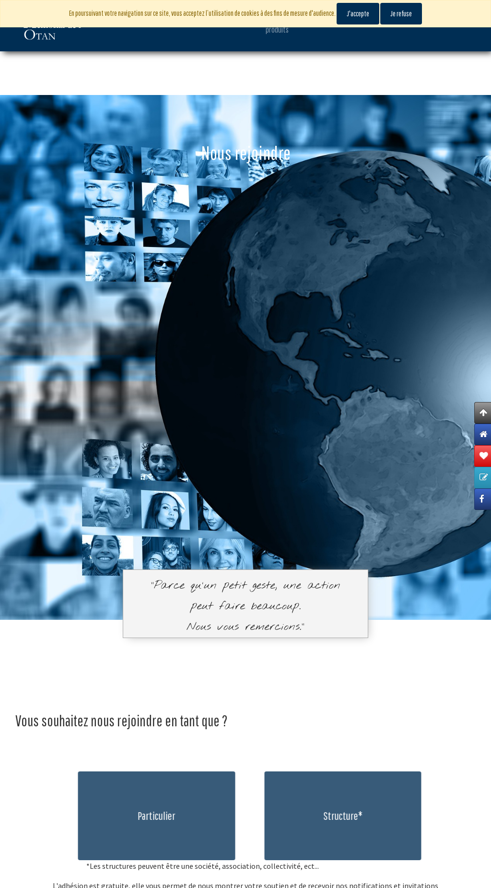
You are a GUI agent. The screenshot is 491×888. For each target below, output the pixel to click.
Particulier (150, 815)
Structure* (349, 815)
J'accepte (358, 13)
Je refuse (401, 13)
